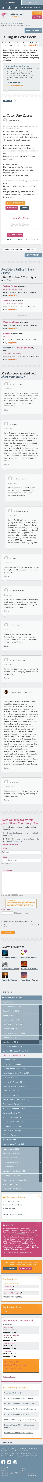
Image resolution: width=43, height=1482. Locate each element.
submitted (21, 1233)
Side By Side (10, 1209)
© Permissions (32, 239)
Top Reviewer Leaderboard (18, 1320)
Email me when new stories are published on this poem (22, 925)
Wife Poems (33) (10, 1140)
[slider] (33, 45)
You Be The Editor (11, 1368)
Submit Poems (9, 1268)
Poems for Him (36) (11, 1095)
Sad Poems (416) (10, 1158)
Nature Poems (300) (11, 1149)
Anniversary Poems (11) (12, 1047)
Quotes (32, 3)
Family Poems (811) (11, 1016)
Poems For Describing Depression (18, 1433)
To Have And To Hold (13, 1205)
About (23, 1468)
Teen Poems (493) (10, 1167)
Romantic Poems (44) (12, 1113)
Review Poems (25, 1268)
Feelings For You (10, 286)
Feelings (6, 300)
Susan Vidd (7, 1351)
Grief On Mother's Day (13, 1393)
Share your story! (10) (14, 86)
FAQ (22, 1470)
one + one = (7, 910)
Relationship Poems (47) (13, 1104)
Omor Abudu (8, 1327)
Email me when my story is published (18, 921)
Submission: (7, 870)
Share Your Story (28, 1239)
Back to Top (7, 992)
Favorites (12, 208)
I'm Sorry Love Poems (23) (14, 1069)
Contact (4, 1468)
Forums (4, 1475)
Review (37, 17)
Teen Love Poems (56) (12, 1126)
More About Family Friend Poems (17, 1253)
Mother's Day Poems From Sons (17, 1414)
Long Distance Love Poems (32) (16, 1073)
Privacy (4, 1470)
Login (5, 1311)
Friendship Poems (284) (12, 1024)
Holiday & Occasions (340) (14, 1033)
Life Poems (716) (10, 1038)
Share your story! (13, 376)
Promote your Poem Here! (14, 1214)
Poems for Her (8, 348)
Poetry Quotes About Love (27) (16, 1100)
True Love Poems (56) (12, 1131)
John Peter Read (9, 1343)
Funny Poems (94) (10, 1029)
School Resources (10, 1184)
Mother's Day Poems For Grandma (18, 1398)
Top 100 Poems (9, 1002)
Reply (6, 410)
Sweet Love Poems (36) (13, 1122)
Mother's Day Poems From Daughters (20, 1409)
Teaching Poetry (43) (11, 1176)
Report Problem (15, 239)
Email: (5, 857)
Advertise (32, 1475)
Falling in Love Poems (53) (14, 1055)
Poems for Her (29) (11, 1091)
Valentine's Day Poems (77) (14, 1171)
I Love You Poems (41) (12, 1064)
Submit (37, 13)
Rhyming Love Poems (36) (14, 1109)
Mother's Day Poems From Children (19, 1404)
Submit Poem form (14, 841)
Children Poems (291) (12, 1007)
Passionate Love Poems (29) (14, 1086)
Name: (5, 849)
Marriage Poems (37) (11, 1078)
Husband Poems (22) (11, 1060)
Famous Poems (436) (11, 1020)
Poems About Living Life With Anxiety (20, 1420)
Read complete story (14, 83)
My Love (6, 334)
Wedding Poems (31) (11, 1135)
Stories (31, 1473)
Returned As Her (12, 1201)
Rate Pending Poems (12, 1297)
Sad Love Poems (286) (12, 1153)
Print (24, 208)
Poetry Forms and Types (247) (15, 1180)
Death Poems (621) (11, 1011)
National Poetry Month (12, 1189)
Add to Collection (15, 203)
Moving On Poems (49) (12, 1082)
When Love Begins (11, 322)
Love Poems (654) (10, 1042)
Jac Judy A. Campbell (11, 1335)
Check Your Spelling (11, 833)
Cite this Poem (15, 235)
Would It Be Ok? (24, 348)
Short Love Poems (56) (12, 1117)
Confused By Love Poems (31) (15, 1051)
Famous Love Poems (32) (13, 1144)
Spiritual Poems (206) (12, 1162)
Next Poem (33, 30)
